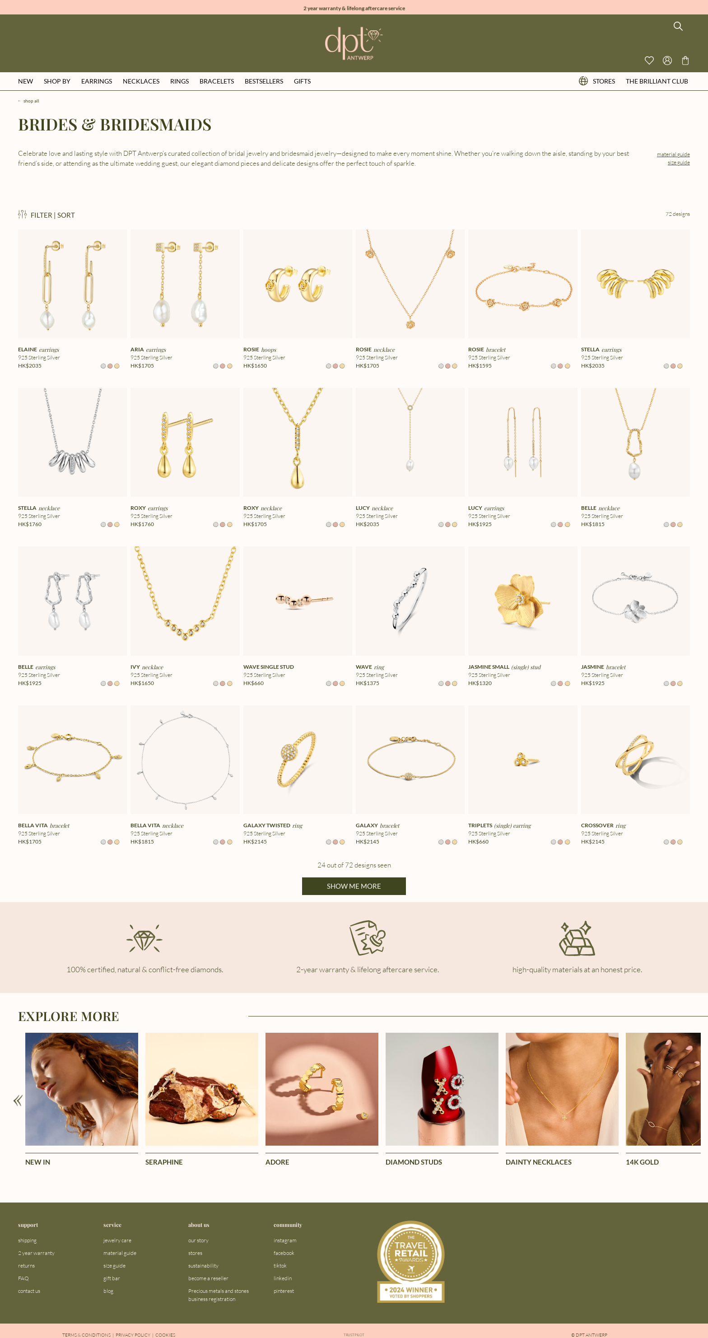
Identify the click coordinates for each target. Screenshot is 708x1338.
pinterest (284, 1290)
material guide (673, 154)
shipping (27, 1240)
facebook (284, 1252)
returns (26, 1265)
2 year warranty (36, 1252)
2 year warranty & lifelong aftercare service (354, 7)
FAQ (23, 1278)
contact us (29, 1290)
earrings (96, 81)
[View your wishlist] (649, 60)
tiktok (280, 1265)
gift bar (111, 1278)
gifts (302, 81)
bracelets (217, 81)
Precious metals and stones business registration (218, 1294)
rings (179, 81)
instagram (285, 1240)
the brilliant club (657, 81)
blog (108, 1290)
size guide (679, 162)
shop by (57, 81)
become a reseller (208, 1278)
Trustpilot (354, 1335)
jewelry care (117, 1240)
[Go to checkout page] (685, 60)
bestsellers (264, 81)
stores (597, 81)
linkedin (283, 1278)
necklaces (141, 81)
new (25, 81)
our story (198, 1240)
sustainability (203, 1265)
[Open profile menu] (667, 60)
